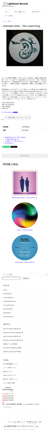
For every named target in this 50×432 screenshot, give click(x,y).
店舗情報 (5, 360)
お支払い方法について (9, 375)
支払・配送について (19, 11)
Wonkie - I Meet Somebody (25, 230)
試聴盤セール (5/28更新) (10, 344)
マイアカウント (7, 407)
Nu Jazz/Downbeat (8, 305)
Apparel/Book (7, 312)
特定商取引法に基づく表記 (34, 422)
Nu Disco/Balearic (8, 297)
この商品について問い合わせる (14, 141)
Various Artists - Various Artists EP (25, 262)
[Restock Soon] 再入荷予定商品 (12, 351)
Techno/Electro (7, 293)
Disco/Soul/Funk (8, 309)
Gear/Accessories (8, 316)
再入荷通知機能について (10, 364)
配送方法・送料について (10, 379)
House (9, 21)
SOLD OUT (25, 156)
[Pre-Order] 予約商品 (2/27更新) (12, 348)
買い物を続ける (9, 143)
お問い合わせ (34, 11)
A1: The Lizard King (10, 112)
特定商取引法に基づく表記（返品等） (15, 137)
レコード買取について (9, 367)
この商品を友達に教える (12, 139)
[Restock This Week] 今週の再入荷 (13, 332)
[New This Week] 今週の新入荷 (12, 328)
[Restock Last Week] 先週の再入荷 (13, 340)
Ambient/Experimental (9, 301)
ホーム (5, 11)
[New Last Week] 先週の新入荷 (12, 336)
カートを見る (7, 15)
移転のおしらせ (7, 371)
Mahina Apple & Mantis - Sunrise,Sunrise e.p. (25, 197)
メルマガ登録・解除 (9, 383)
